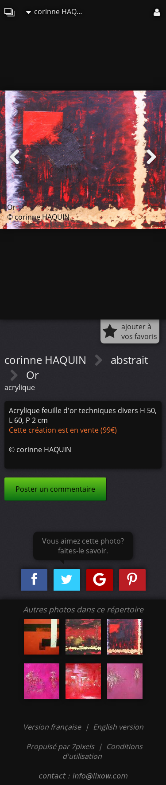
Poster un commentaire (55, 489)
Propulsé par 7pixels (60, 746)
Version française (53, 727)
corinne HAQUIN (57, 11)
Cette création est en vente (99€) (63, 430)
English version (118, 727)
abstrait (129, 359)
